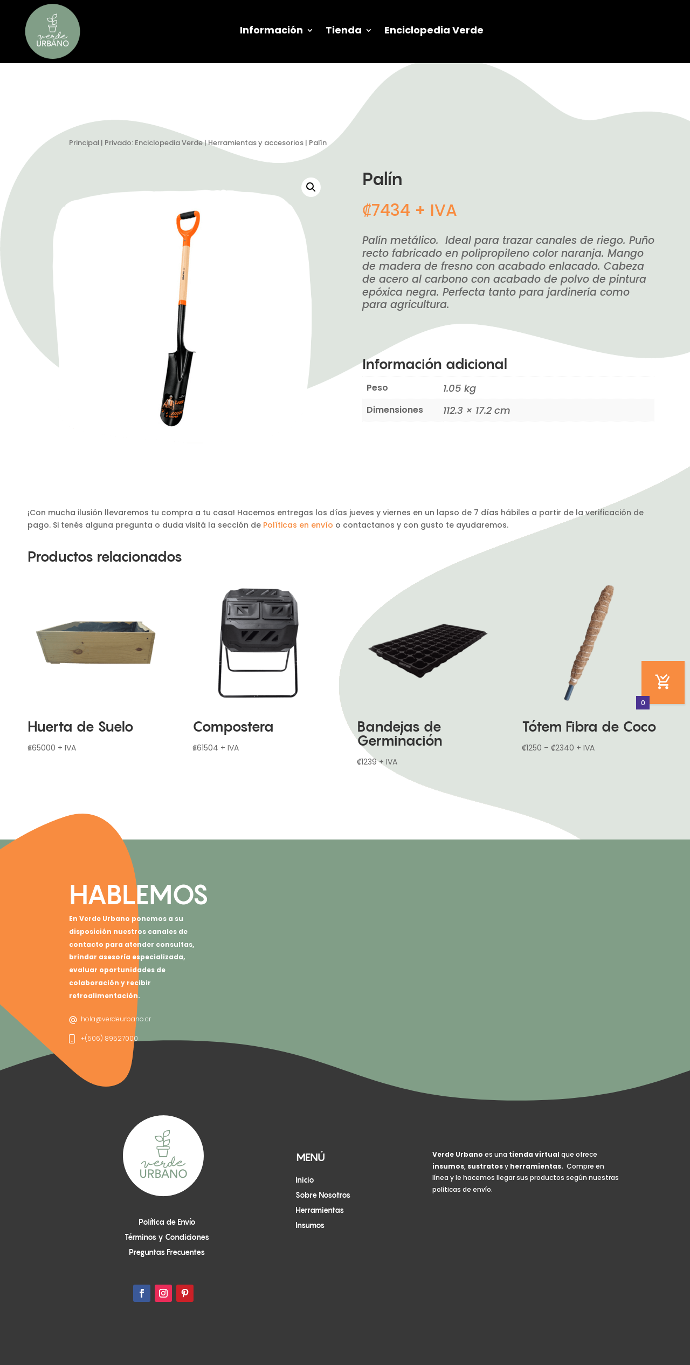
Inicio (304, 1179)
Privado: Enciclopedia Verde (154, 143)
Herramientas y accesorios (255, 143)
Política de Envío (167, 1221)
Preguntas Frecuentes (167, 1252)
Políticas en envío (298, 525)
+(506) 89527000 (109, 1038)
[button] (311, 187)
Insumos (310, 1225)
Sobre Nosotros (322, 1194)
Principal (84, 143)
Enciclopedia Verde (434, 30)
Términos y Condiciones (167, 1236)
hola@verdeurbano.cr (116, 1018)
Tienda (344, 30)
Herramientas (319, 1209)
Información (271, 30)
